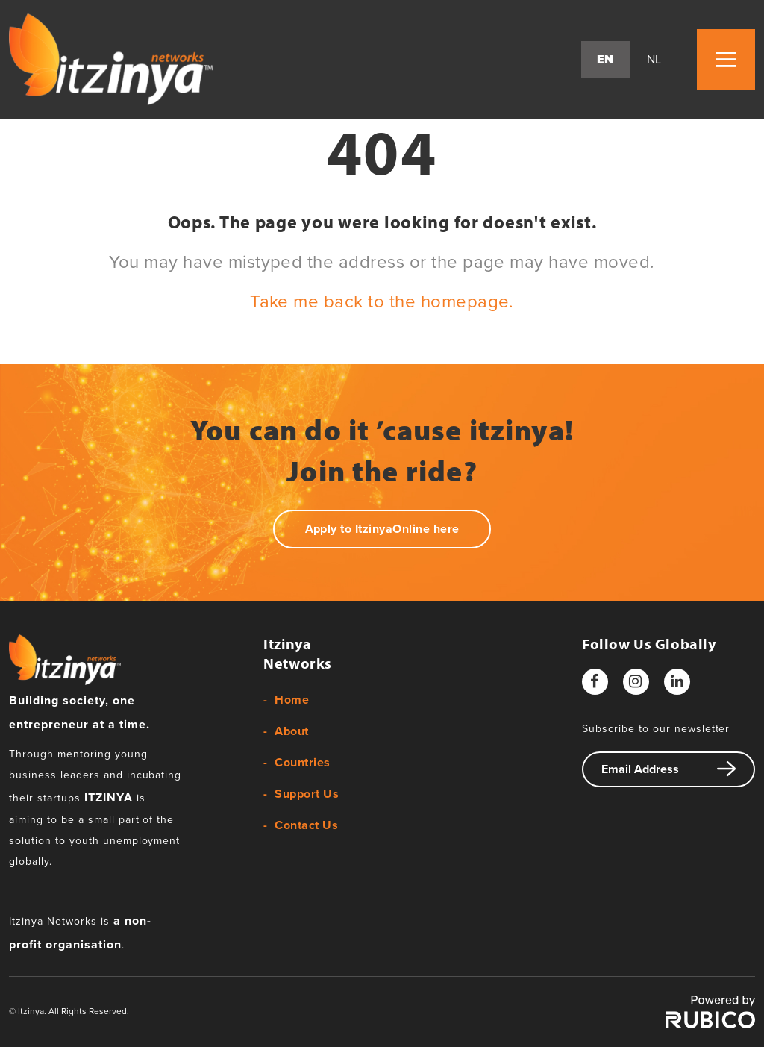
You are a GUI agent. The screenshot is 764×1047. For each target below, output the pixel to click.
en (605, 59)
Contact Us (306, 825)
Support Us (307, 794)
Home (292, 700)
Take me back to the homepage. (382, 302)
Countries (302, 762)
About (291, 731)
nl (654, 59)
